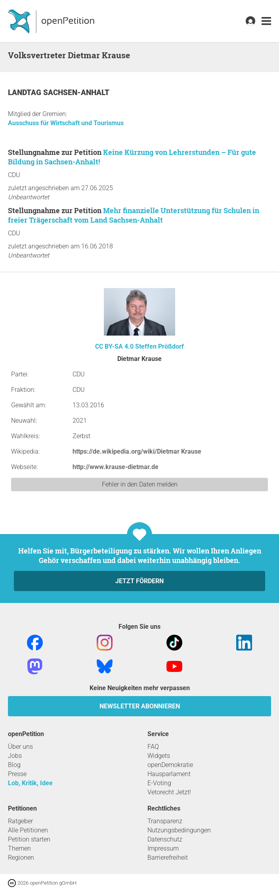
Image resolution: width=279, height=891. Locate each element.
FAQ (153, 746)
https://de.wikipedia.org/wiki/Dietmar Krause (137, 451)
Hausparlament (169, 774)
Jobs (15, 755)
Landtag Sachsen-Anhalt (58, 92)
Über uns (20, 746)
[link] (266, 21)
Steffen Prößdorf (159, 346)
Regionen (21, 857)
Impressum (163, 848)
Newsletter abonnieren (139, 706)
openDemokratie (170, 765)
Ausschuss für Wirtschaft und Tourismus (66, 123)
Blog (14, 765)
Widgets (158, 755)
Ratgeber (20, 821)
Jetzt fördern (139, 581)
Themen (19, 848)
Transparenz (164, 821)
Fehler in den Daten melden (140, 484)
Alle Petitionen (28, 830)
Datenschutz (164, 839)
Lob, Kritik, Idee (30, 783)
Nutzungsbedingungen (179, 830)
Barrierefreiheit (167, 857)
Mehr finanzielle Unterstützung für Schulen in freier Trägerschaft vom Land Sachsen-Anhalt (133, 215)
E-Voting (159, 783)
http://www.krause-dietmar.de (116, 467)
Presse (17, 774)
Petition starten (29, 839)
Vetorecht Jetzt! (169, 792)
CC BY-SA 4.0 (114, 346)
